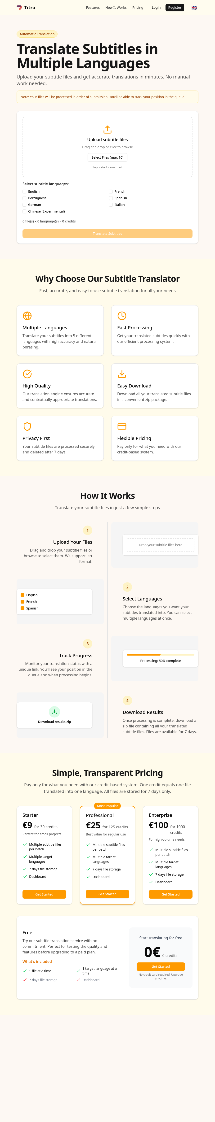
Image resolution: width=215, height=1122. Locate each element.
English (34, 191)
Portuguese (37, 198)
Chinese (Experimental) (46, 211)
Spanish (121, 198)
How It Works (116, 7)
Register (174, 7)
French (120, 191)
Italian (120, 204)
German (34, 204)
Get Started (44, 894)
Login (156, 7)
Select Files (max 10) (107, 157)
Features (93, 7)
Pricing (137, 7)
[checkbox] (24, 191)
